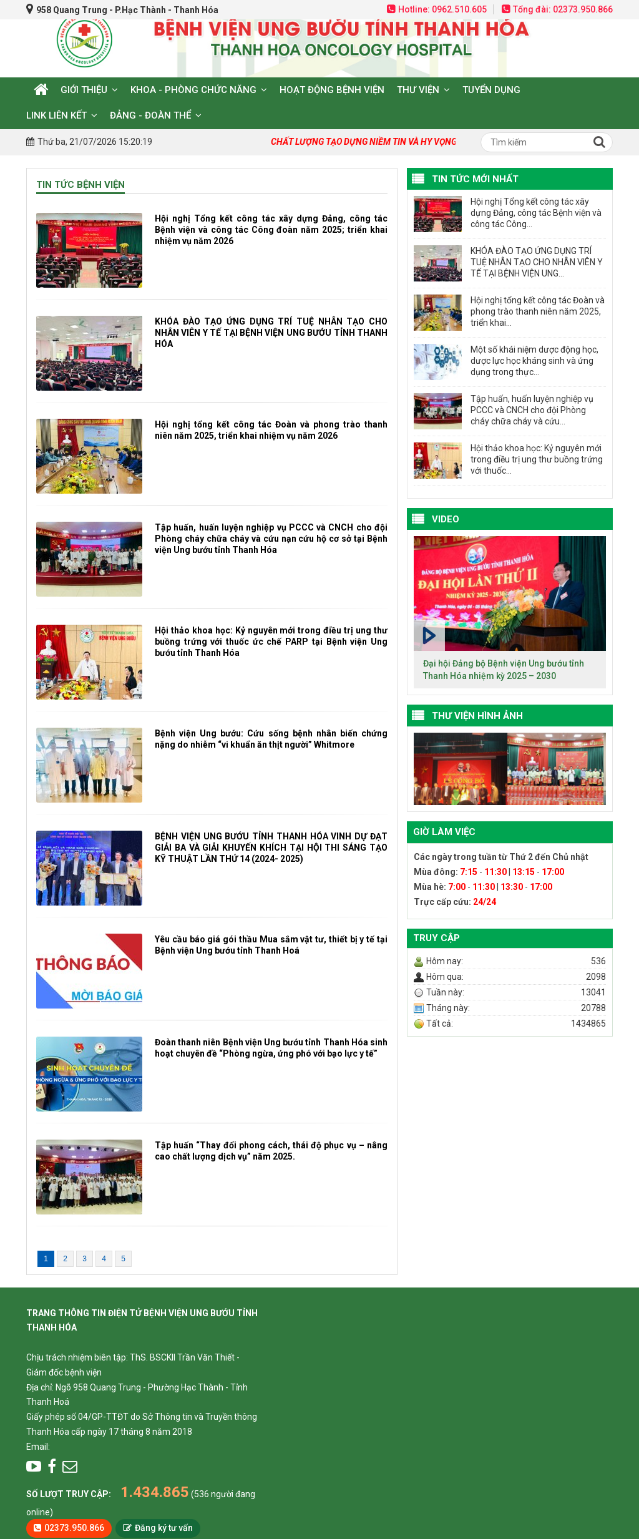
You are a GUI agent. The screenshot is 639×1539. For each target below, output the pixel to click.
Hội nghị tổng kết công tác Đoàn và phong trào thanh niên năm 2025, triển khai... (538, 311)
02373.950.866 (74, 1528)
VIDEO (445, 519)
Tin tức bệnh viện (80, 184)
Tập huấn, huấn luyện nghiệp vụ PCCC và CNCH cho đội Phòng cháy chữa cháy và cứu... (532, 410)
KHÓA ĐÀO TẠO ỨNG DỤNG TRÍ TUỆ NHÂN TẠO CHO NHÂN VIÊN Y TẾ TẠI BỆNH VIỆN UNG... (537, 262)
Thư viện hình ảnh (477, 715)
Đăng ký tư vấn (164, 1528)
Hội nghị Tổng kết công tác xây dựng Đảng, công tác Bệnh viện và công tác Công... (536, 213)
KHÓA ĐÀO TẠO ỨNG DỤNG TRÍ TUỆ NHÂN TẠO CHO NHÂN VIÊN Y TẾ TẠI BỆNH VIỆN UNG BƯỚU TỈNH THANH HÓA (271, 332)
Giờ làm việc (444, 832)
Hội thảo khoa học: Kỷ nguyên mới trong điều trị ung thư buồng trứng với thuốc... (537, 459)
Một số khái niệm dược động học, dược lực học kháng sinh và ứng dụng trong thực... (534, 360)
